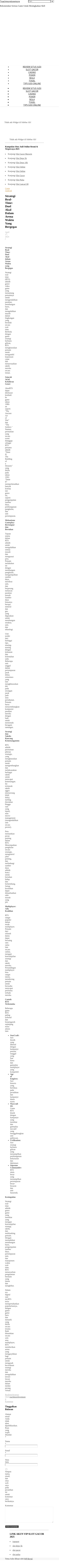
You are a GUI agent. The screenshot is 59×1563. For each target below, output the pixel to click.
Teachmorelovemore (10, 1)
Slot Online (20, 167)
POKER (32, 75)
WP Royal (28, 1562)
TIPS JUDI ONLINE (32, 83)
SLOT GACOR (32, 69)
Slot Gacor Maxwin (24, 154)
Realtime (8, 1395)
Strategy (15, 1395)
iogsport (16, 1544)
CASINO (32, 72)
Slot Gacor (20, 175)
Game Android (8, 189)
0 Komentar (9, 1400)
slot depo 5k (17, 1549)
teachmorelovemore (17, 1397)
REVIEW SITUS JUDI (32, 66)
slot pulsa (16, 1557)
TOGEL (32, 80)
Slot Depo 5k (21, 158)
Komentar (9, 1505)
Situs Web (7, 1461)
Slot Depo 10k (22, 163)
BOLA (32, 78)
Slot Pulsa (20, 180)
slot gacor (17, 1553)
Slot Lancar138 (22, 184)
